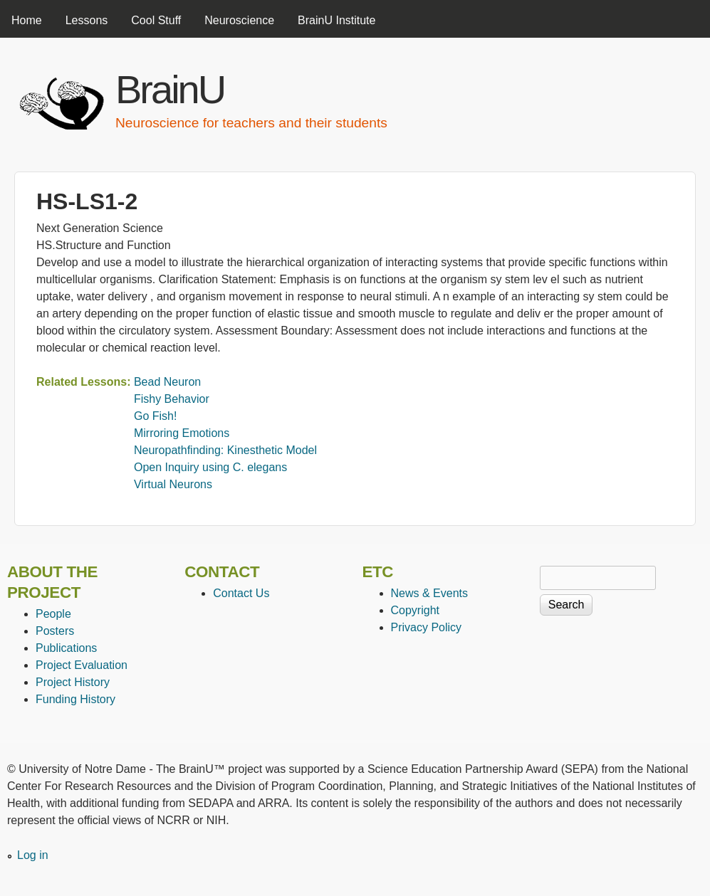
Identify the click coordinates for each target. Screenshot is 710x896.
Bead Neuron (167, 382)
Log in (32, 855)
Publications (66, 648)
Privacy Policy (426, 627)
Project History (73, 682)
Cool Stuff (156, 20)
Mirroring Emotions (181, 433)
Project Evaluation (81, 665)
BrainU (169, 89)
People (53, 614)
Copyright (415, 610)
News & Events (429, 593)
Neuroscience (239, 20)
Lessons (87, 20)
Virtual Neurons (173, 484)
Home (26, 20)
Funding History (75, 699)
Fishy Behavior (171, 399)
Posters (55, 631)
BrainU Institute (336, 20)
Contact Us (241, 593)
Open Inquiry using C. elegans (210, 467)
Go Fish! (155, 416)
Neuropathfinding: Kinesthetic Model (225, 450)
